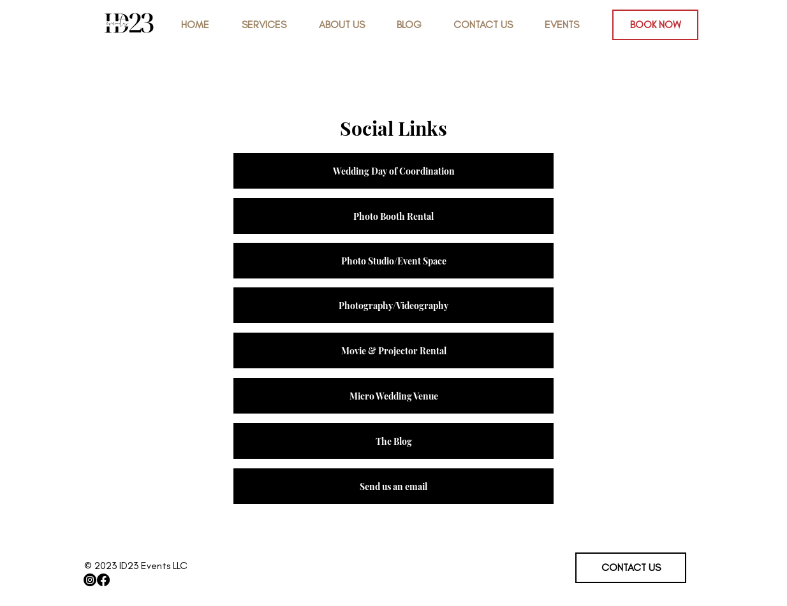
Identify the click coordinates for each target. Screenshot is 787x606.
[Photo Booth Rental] (393, 216)
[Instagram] (90, 580)
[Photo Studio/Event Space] (393, 260)
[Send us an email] (393, 486)
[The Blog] (393, 441)
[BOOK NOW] (655, 25)
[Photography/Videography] (393, 305)
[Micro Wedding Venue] (393, 396)
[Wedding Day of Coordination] (393, 171)
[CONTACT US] (630, 567)
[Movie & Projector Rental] (393, 350)
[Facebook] (103, 580)
